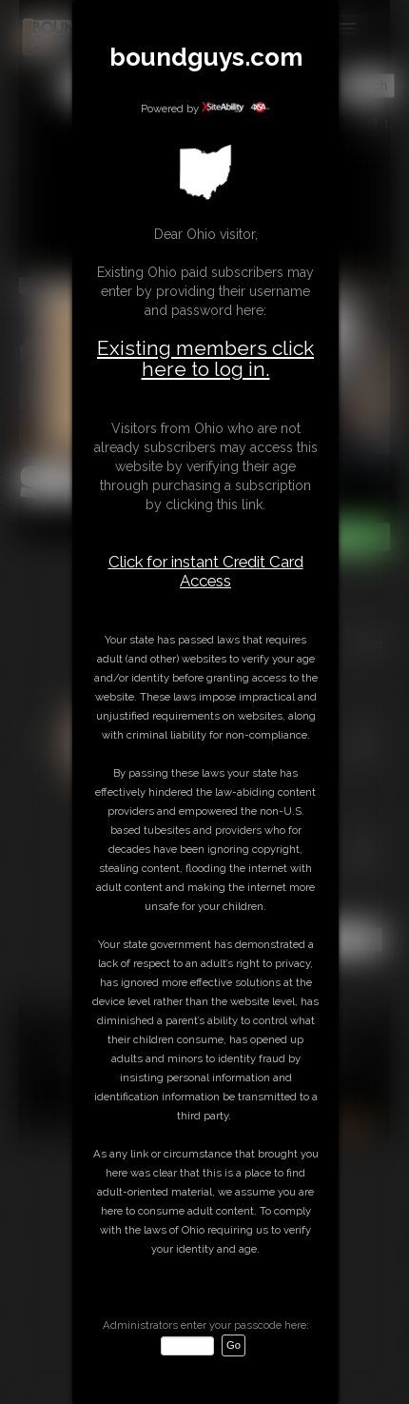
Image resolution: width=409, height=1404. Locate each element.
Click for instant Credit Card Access (205, 571)
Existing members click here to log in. (205, 358)
